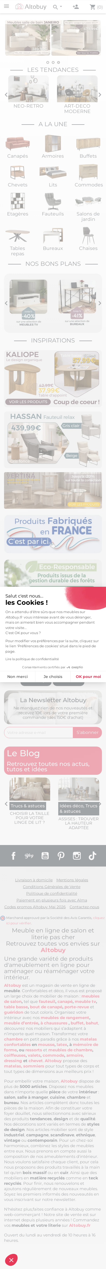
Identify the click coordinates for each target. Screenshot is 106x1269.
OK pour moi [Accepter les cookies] (88, 676)
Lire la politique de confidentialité (32, 659)
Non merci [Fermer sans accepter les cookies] (17, 676)
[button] (11, 1259)
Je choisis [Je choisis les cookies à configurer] (53, 676)
